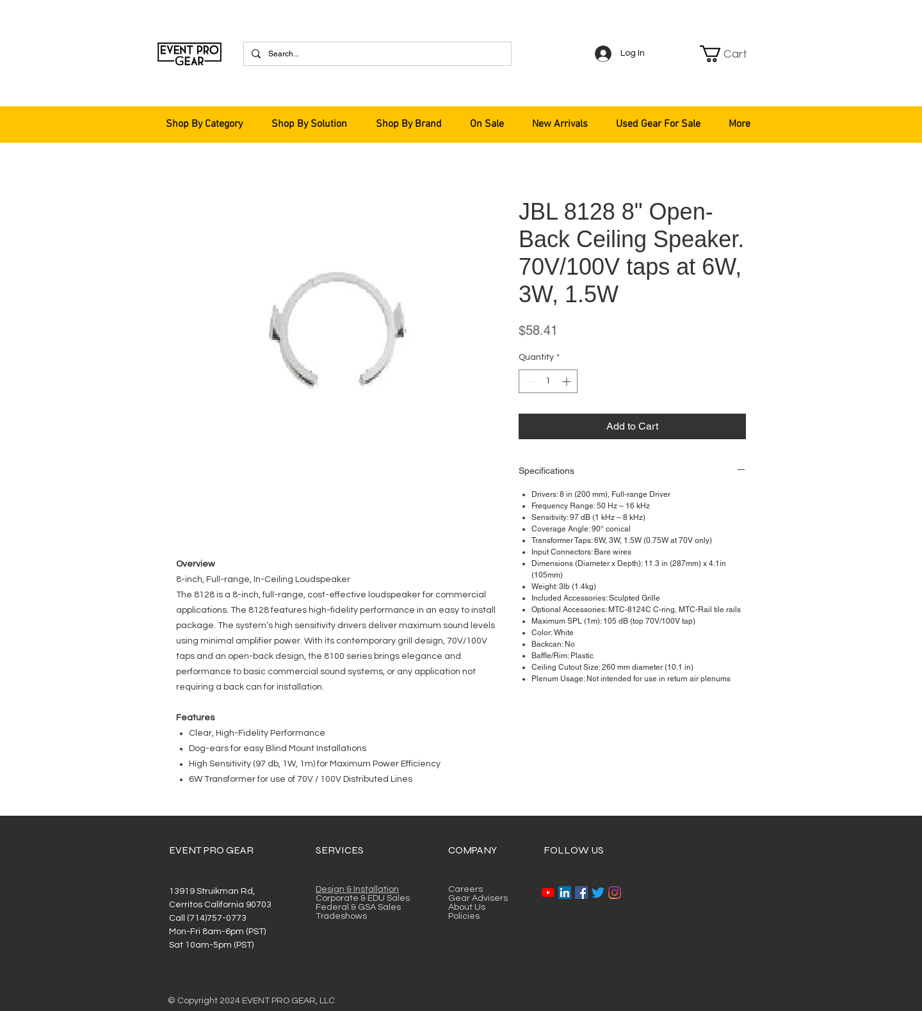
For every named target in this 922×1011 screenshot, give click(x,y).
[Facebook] (581, 892)
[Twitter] (598, 892)
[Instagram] (614, 892)
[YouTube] (548, 892)
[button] (731, 53)
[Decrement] (529, 381)
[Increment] (568, 381)
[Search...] (376, 53)
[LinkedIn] (564, 892)
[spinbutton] (548, 381)
